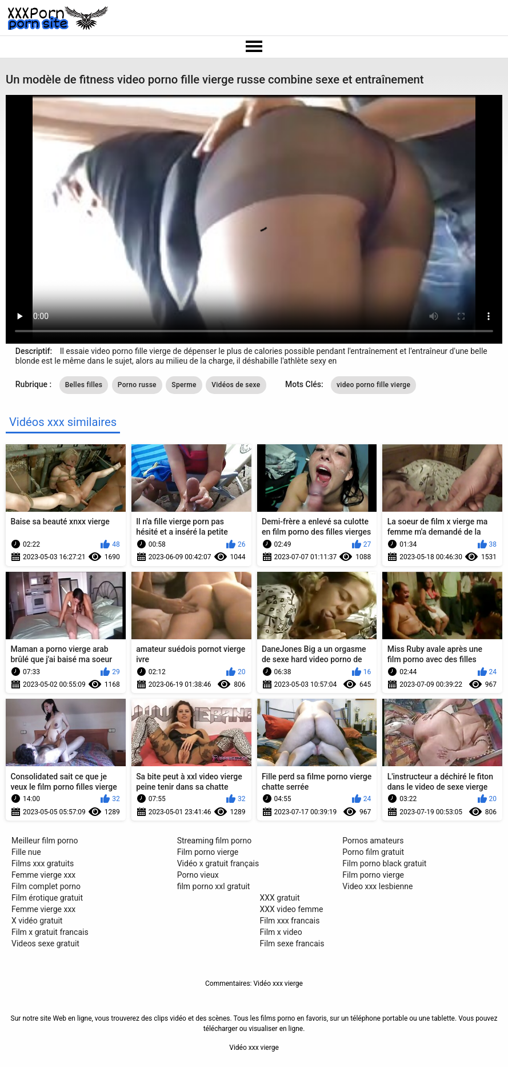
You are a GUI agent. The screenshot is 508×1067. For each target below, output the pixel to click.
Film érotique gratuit (47, 897)
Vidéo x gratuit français (218, 863)
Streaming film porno (214, 840)
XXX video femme (291, 909)
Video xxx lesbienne (377, 886)
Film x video (281, 932)
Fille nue (26, 852)
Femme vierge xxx (43, 874)
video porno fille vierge (373, 385)
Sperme (183, 385)
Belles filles (84, 385)
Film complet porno (46, 886)
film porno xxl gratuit (213, 886)
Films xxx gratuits (42, 863)
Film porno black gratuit (384, 863)
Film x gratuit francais (50, 932)
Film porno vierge (208, 852)
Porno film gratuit (373, 852)
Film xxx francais (290, 920)
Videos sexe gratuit (45, 943)
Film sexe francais (292, 943)
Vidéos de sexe (235, 385)
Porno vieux (198, 874)
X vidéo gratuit (36, 920)
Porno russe (137, 385)
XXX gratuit (280, 897)
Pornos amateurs (372, 840)
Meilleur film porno (44, 840)
